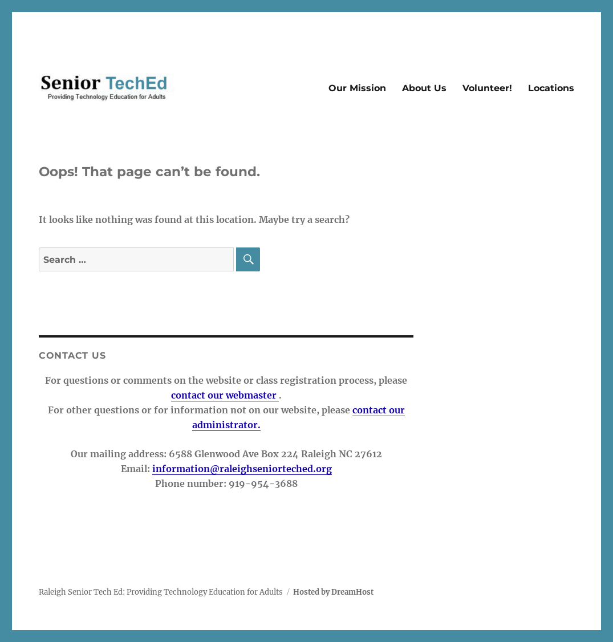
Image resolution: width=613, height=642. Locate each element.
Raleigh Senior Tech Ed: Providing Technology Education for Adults (161, 592)
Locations (551, 88)
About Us (424, 88)
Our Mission (357, 88)
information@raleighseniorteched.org (242, 468)
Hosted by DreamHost (333, 592)
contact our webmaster (225, 395)
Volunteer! (487, 88)
